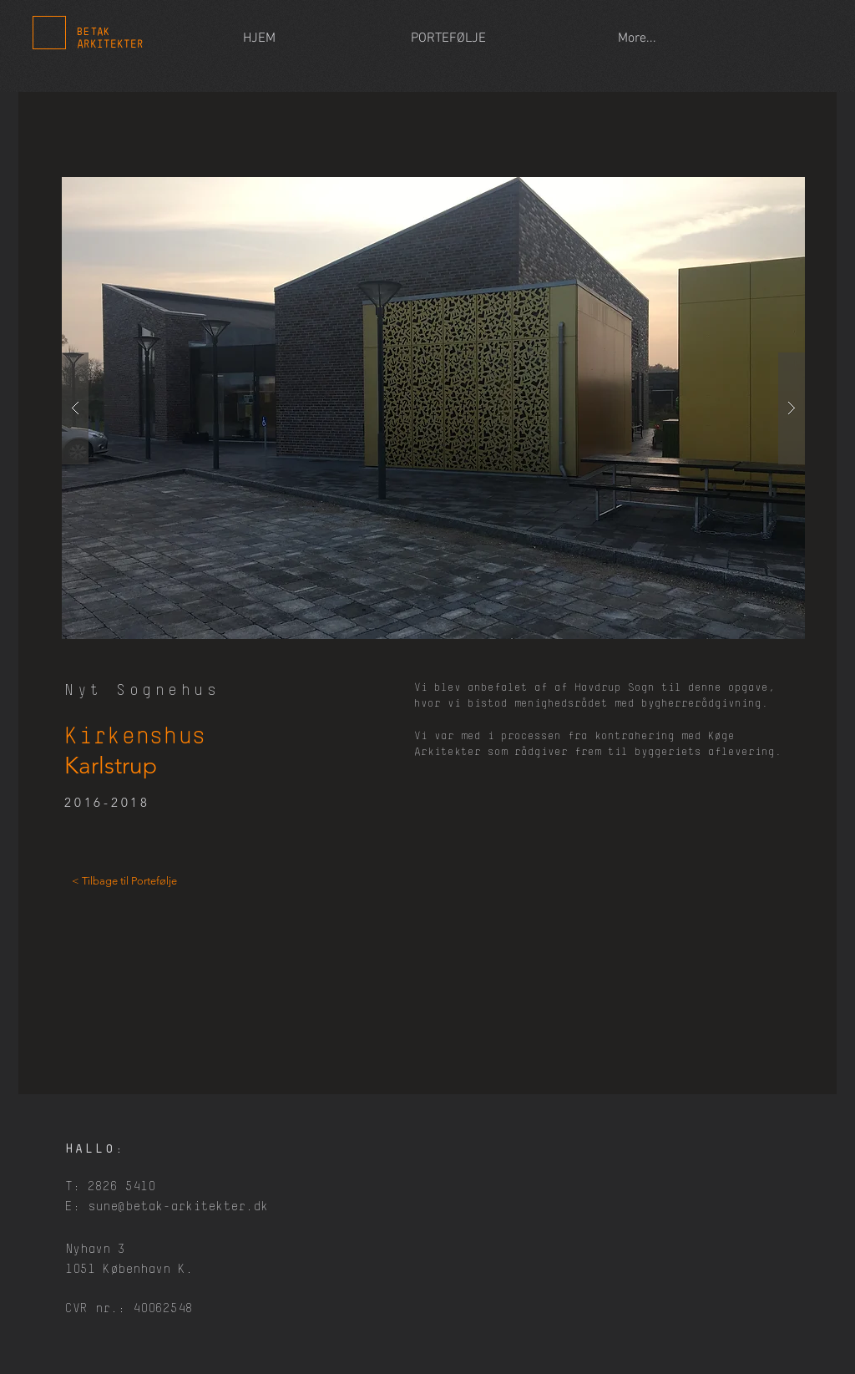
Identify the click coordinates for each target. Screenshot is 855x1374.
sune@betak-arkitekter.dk (178, 1206)
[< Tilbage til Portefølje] (124, 881)
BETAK (93, 32)
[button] (433, 408)
